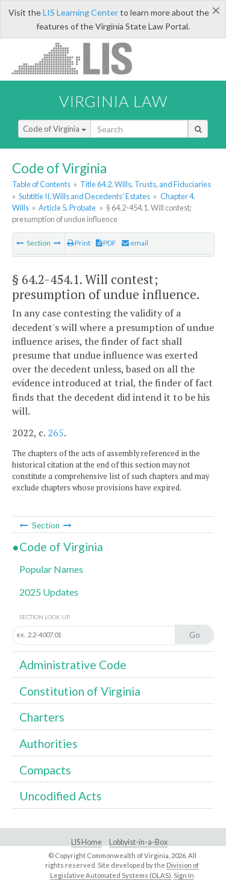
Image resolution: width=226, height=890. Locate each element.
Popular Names (51, 569)
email (135, 242)
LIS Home (86, 842)
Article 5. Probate (67, 207)
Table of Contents (41, 184)
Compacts (45, 770)
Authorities (48, 743)
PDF (106, 242)
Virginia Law (113, 101)
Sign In (184, 875)
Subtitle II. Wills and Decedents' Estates (84, 196)
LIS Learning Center (80, 12)
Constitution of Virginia (79, 691)
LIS (78, 58)
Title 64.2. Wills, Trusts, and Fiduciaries (145, 184)
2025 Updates (48, 592)
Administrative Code (73, 665)
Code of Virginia (54, 129)
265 (56, 432)
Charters (41, 717)
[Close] (216, 10)
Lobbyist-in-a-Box (138, 842)
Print (78, 242)
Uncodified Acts (60, 796)
